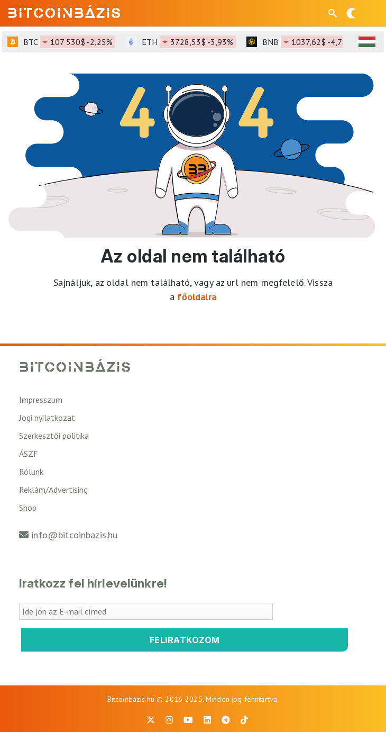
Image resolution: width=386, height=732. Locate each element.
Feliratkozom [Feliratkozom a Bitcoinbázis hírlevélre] (185, 640)
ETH (189, 41)
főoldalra (196, 297)
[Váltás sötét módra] (351, 13)
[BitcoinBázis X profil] (150, 720)
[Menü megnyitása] (369, 13)
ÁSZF (28, 453)
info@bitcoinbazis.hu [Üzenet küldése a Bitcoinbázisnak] (74, 535)
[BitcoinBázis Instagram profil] (169, 720)
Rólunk (31, 471)
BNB (309, 41)
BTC (69, 41)
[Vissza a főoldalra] (64, 11)
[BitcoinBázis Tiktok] (244, 720)
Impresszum (40, 399)
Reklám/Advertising (53, 489)
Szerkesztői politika (54, 435)
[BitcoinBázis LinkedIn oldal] (207, 720)
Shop (27, 507)
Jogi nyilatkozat (47, 417)
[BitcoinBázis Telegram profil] (226, 720)
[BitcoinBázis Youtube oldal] (188, 720)
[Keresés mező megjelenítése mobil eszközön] (333, 13)
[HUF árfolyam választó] (367, 42)
